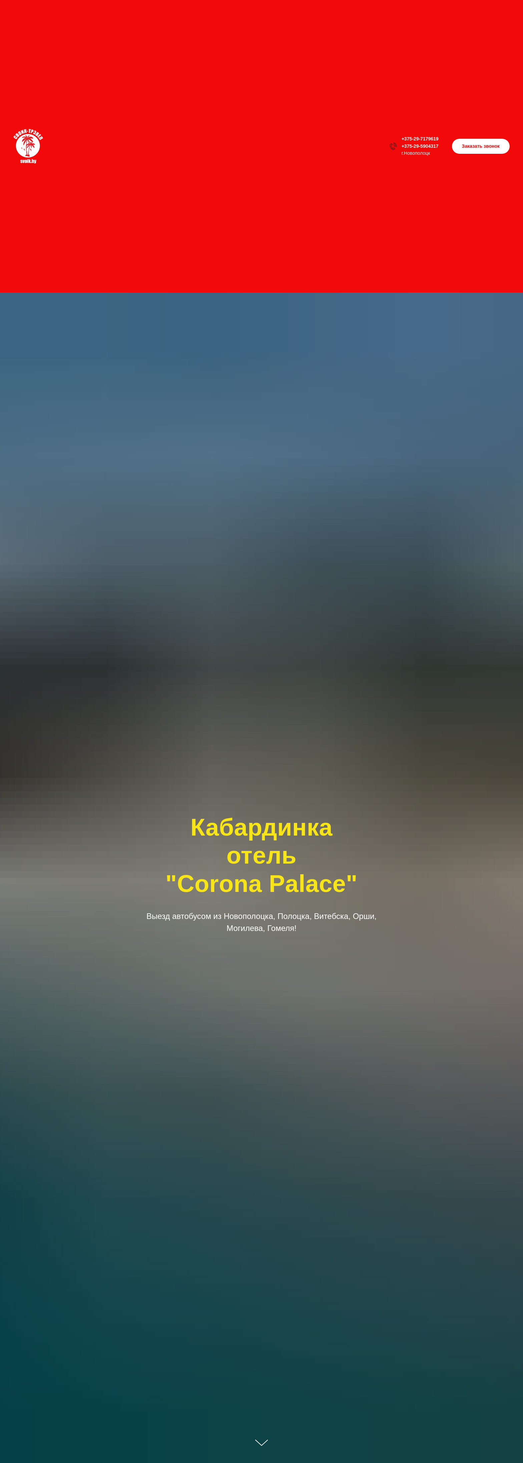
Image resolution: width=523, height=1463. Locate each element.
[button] (481, 146)
